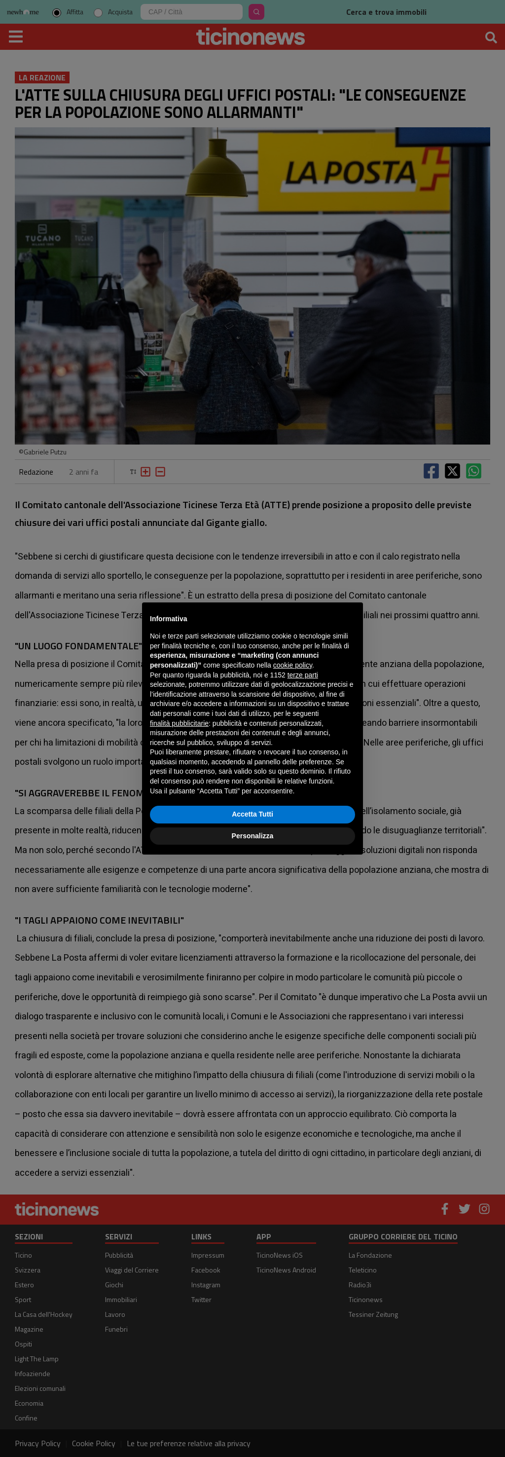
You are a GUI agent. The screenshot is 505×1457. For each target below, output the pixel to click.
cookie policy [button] (292, 665)
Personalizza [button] (253, 836)
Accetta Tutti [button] (252, 814)
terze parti (303, 675)
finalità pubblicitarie (179, 723)
